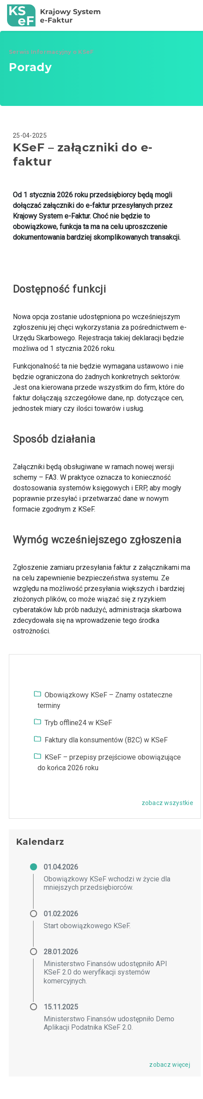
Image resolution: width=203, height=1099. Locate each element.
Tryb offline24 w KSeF (78, 723)
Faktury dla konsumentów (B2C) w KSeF (106, 740)
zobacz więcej (169, 1064)
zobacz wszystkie (167, 802)
